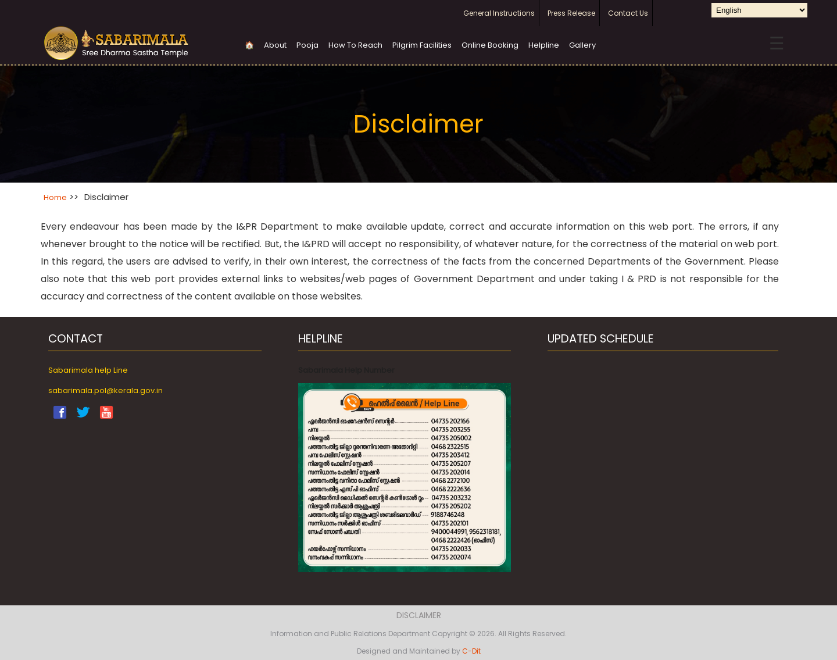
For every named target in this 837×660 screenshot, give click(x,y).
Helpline (543, 45)
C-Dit (471, 651)
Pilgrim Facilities (422, 45)
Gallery (582, 45)
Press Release (571, 13)
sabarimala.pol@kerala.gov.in (105, 390)
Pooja (307, 45)
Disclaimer (418, 615)
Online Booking (490, 45)
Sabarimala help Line (88, 370)
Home (55, 197)
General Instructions (499, 13)
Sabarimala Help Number (346, 370)
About (275, 45)
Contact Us (628, 13)
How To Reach (355, 45)
